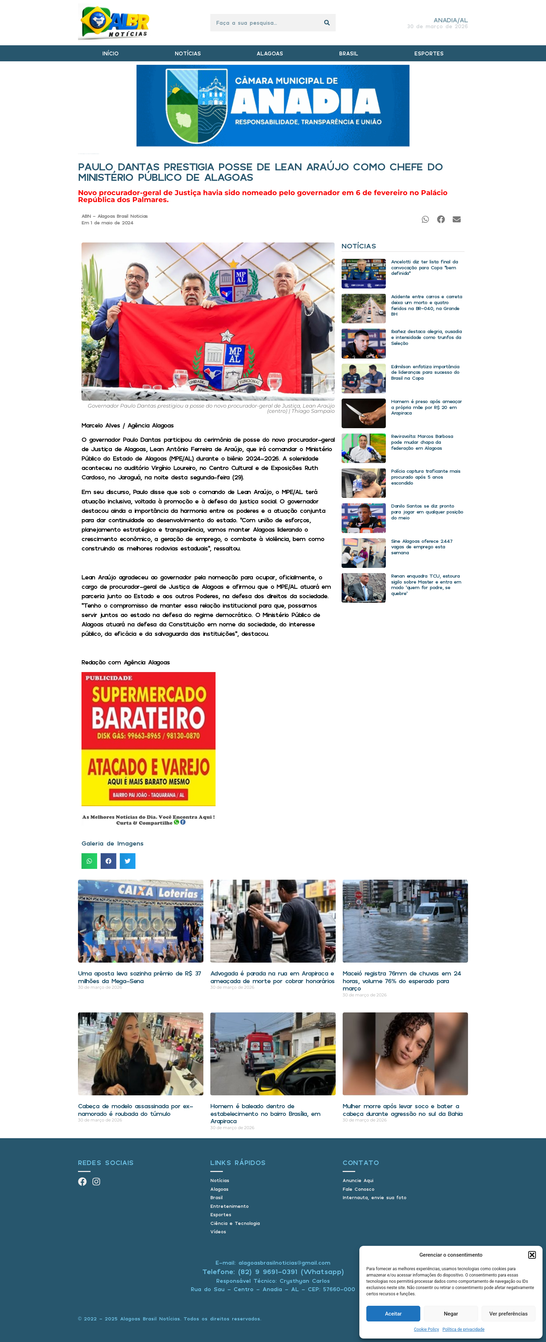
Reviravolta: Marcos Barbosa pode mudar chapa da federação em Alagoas (422, 442)
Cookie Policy (426, 1329)
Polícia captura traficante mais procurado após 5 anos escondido (425, 477)
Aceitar (393, 1314)
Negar (451, 1314)
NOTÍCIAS (188, 53)
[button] (532, 1254)
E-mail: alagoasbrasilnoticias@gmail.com (273, 1262)
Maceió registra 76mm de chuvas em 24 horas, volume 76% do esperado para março (402, 980)
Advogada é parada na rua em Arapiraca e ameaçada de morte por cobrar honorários (272, 977)
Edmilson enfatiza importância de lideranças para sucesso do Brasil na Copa (425, 372)
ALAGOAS (270, 53)
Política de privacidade (464, 1329)
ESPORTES (429, 53)
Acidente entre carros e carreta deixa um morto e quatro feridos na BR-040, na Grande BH (426, 305)
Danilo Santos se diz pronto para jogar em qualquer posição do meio (427, 511)
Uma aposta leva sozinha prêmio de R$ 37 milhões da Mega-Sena (139, 977)
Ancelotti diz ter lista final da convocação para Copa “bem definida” (424, 267)
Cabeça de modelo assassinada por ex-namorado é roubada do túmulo (135, 1109)
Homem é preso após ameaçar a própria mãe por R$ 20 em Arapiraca (426, 407)
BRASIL (348, 53)
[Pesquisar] (327, 22)
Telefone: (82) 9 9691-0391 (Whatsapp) (273, 1271)
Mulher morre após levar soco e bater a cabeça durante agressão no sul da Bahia (402, 1109)
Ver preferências (508, 1314)
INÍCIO (110, 53)
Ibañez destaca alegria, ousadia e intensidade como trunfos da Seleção (426, 337)
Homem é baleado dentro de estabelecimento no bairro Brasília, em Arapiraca (265, 1113)
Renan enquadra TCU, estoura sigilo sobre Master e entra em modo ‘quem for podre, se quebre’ (426, 584)
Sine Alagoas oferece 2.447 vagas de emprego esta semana (421, 547)
